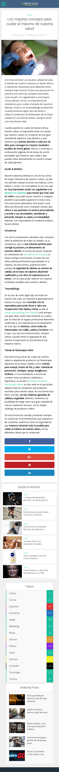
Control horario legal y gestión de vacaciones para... (37, 740)
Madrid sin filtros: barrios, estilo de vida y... (38, 711)
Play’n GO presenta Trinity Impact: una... (36, 753)
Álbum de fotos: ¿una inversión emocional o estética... (36, 726)
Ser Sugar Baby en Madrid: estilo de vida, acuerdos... (37, 698)
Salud (29, 15)
